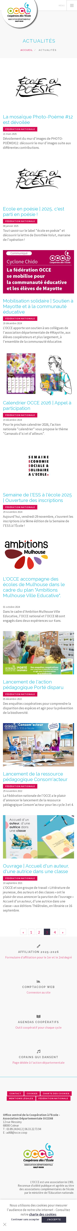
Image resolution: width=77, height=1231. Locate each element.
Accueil (27, 50)
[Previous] (23, 932)
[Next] (63, 932)
